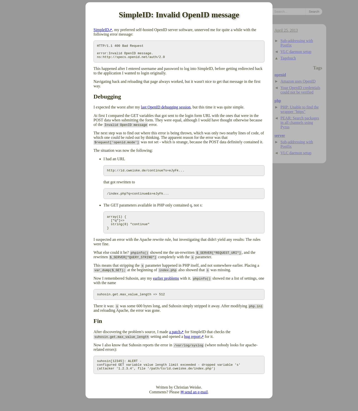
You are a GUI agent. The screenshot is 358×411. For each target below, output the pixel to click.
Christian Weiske (187, 398)
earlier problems (166, 286)
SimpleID (101, 30)
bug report (192, 345)
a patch (174, 340)
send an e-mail (196, 402)
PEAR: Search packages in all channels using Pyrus (299, 122)
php (277, 101)
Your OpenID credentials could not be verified (300, 90)
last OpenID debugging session (166, 110)
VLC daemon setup (295, 52)
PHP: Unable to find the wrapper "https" (299, 109)
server (279, 135)
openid (280, 75)
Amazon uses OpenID (297, 81)
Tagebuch (288, 58)
